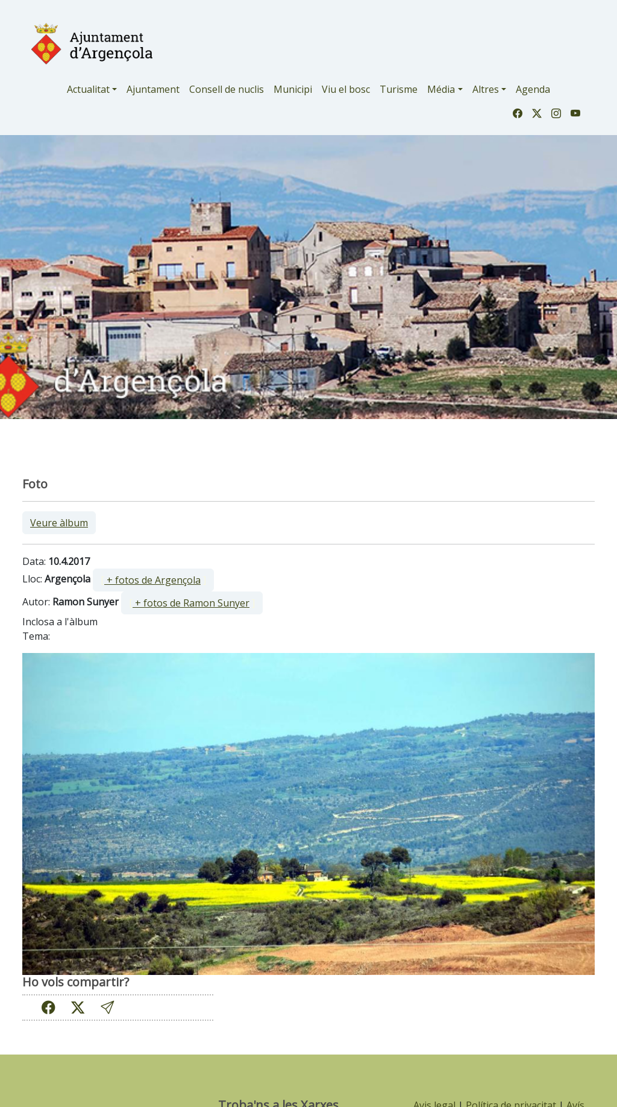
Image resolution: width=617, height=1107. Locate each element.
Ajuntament (153, 89)
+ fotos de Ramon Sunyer (191, 603)
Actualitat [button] (88, 89)
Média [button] (441, 89)
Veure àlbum (59, 522)
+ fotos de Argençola (152, 580)
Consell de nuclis (226, 89)
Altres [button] (485, 89)
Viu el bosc (346, 89)
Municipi (293, 89)
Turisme (399, 89)
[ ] (153, 580)
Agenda (533, 89)
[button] (107, 1007)
